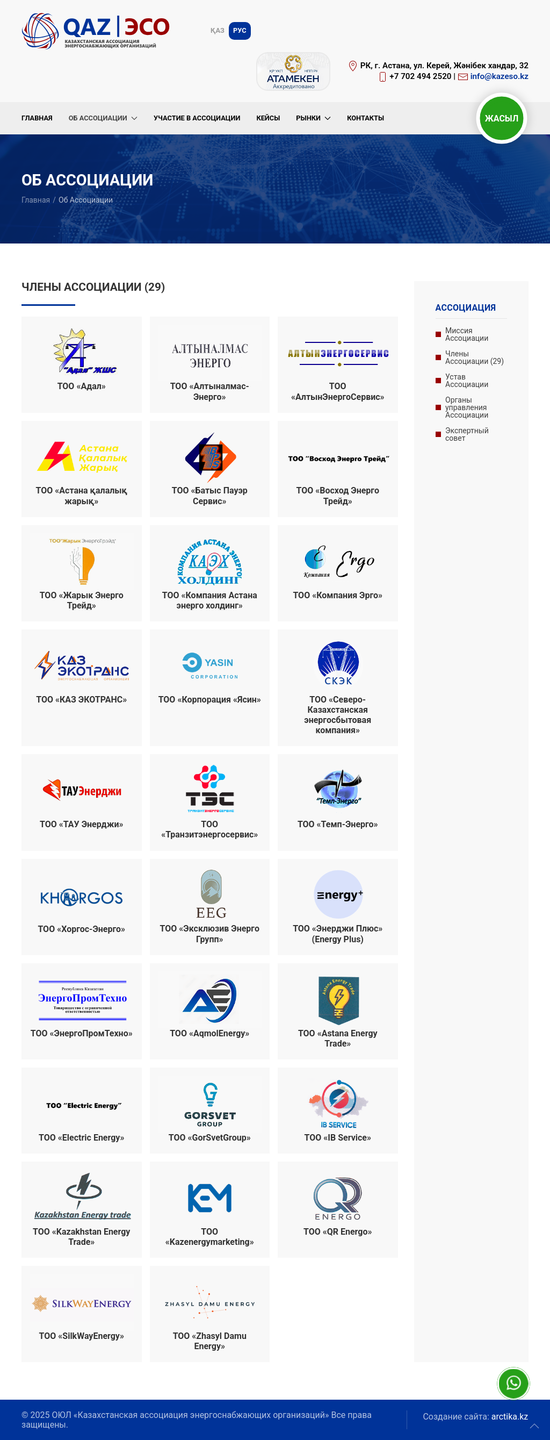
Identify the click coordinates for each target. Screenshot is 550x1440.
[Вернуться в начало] (97, 31)
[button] (534, 1426)
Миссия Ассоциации (466, 334)
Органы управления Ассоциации (466, 407)
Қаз (218, 30)
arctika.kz (510, 1417)
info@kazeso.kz (500, 76)
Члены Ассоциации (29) (474, 357)
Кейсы (268, 118)
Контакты (365, 118)
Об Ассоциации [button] (103, 118)
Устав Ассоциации (466, 380)
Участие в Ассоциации (197, 118)
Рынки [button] (313, 118)
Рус (240, 30)
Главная (37, 118)
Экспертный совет (467, 434)
